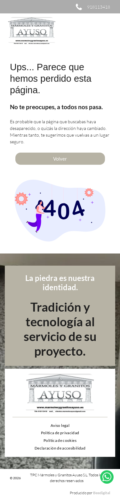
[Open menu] (106, 31)
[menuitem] (60, 425)
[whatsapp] (107, 481)
